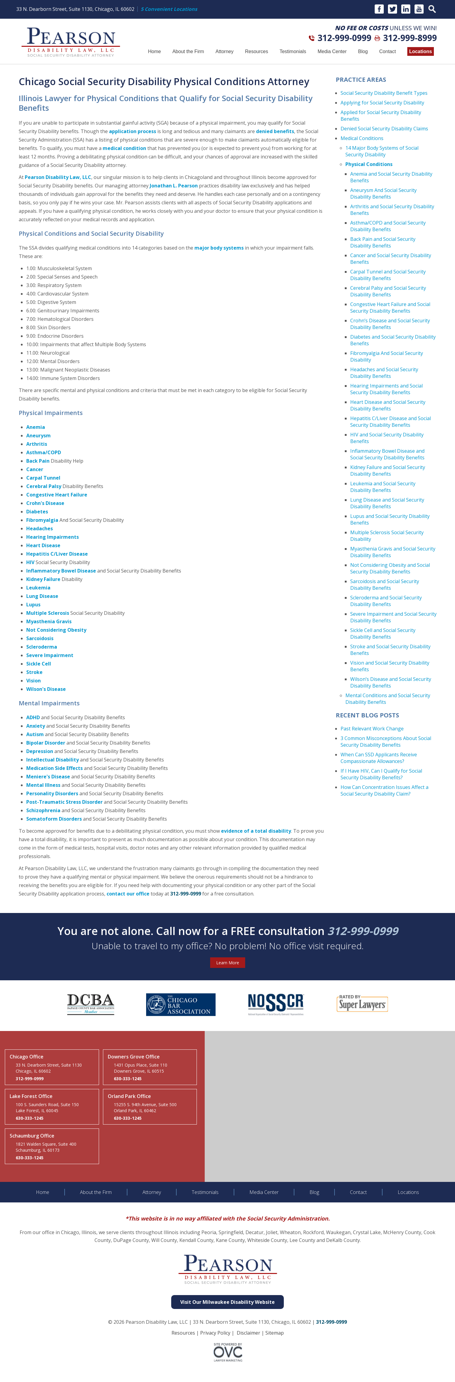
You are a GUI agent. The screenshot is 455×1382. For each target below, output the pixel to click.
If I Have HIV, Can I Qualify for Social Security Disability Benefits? (381, 774)
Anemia (35, 427)
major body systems (219, 247)
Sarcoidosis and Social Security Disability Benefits (384, 584)
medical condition (124, 148)
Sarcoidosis (39, 638)
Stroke (34, 672)
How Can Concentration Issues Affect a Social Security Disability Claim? (384, 790)
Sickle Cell (38, 663)
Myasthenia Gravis (49, 621)
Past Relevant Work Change (372, 728)
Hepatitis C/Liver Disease (57, 554)
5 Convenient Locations (169, 9)
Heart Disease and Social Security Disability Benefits (387, 405)
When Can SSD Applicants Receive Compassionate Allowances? (379, 757)
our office (138, 893)
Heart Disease (43, 545)
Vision (33, 680)
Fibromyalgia (42, 520)
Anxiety (35, 726)
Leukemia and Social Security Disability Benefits (382, 486)
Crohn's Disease (45, 503)
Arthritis (36, 444)
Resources (256, 51)
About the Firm (188, 51)
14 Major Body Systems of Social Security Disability (381, 151)
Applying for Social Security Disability (382, 102)
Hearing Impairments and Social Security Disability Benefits (386, 389)
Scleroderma (41, 646)
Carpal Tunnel (43, 477)
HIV (30, 562)
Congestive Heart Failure (56, 494)
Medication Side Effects (54, 768)
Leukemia (38, 587)
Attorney (225, 51)
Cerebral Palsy (43, 486)
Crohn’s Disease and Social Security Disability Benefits (390, 323)
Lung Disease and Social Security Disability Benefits (387, 503)
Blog (363, 51)
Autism (35, 734)
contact (116, 893)
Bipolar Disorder (45, 742)
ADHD (33, 717)
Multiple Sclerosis (47, 613)
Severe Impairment (49, 655)
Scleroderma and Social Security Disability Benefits (386, 601)
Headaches (39, 528)
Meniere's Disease (48, 776)
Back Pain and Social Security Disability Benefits (382, 242)
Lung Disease (42, 596)
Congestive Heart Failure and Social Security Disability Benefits (390, 307)
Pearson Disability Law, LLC (58, 177)
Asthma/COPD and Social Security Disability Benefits (388, 226)
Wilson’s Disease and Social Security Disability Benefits (390, 682)
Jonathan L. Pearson (174, 185)
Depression (39, 751)
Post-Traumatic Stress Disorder (64, 802)
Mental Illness (43, 785)
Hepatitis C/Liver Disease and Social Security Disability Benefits (390, 421)
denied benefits (275, 131)
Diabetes (37, 511)
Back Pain (38, 461)
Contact (387, 51)
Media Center (332, 51)
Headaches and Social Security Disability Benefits (384, 372)
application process (132, 131)
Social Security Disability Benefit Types (384, 93)
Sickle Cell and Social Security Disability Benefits (382, 633)
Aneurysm (38, 435)
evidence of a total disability (256, 831)
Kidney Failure (43, 579)
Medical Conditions (362, 138)
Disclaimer (248, 1332)
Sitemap (274, 1332)
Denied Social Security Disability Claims (384, 128)
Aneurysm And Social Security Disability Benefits (383, 193)
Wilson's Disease (46, 689)
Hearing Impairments (52, 537)
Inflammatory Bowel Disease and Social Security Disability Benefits (387, 454)
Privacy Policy (215, 1332)
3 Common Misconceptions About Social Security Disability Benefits (386, 741)
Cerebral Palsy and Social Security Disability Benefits (388, 291)
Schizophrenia (43, 810)
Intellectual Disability (52, 759)
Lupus (33, 604)
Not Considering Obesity (56, 630)
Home (154, 51)
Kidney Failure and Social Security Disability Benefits (387, 470)
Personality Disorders (52, 793)
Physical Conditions (369, 164)
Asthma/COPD (43, 452)
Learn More (227, 962)
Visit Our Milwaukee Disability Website (227, 1302)
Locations (420, 51)
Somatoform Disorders (54, 818)
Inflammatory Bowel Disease (61, 570)
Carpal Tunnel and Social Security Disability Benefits (388, 275)
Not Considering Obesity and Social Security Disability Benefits (390, 568)
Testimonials (293, 51)
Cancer (34, 469)
